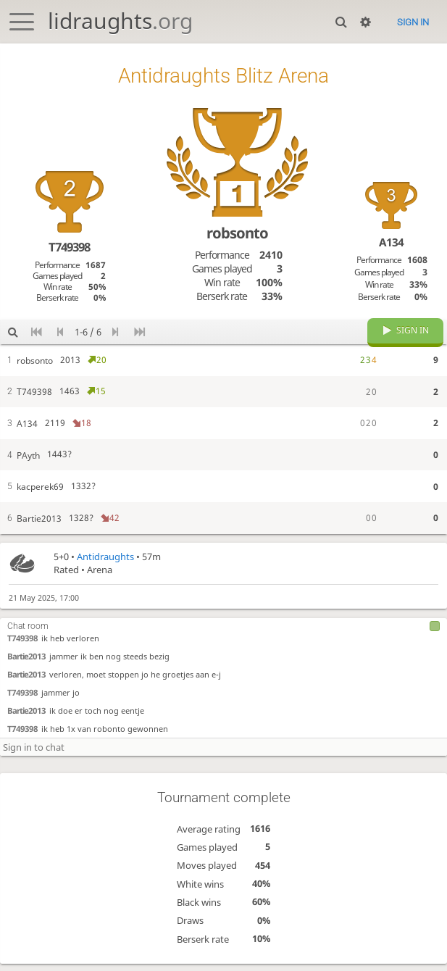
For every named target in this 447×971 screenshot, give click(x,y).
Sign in (413, 22)
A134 (391, 242)
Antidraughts (105, 563)
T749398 (22, 644)
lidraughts (120, 21)
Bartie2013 (26, 662)
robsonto (237, 232)
